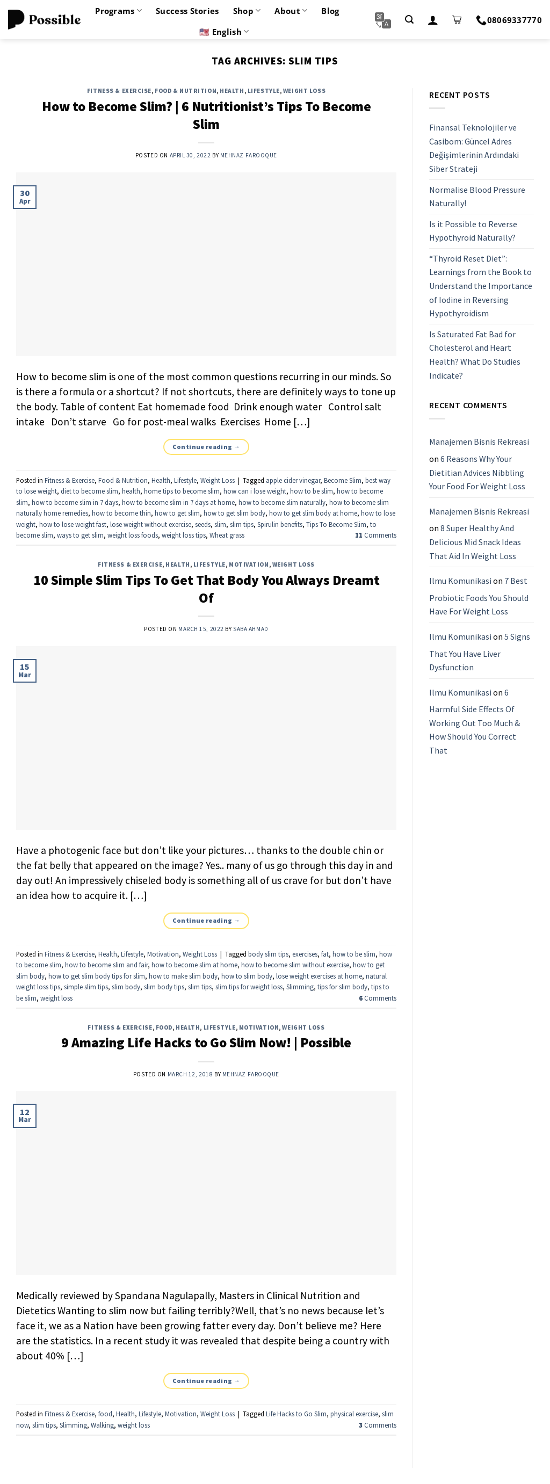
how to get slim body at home (313, 513)
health (131, 491)
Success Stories (187, 10)
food (164, 1027)
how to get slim (177, 513)
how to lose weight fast (72, 524)
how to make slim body (183, 976)
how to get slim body (234, 513)
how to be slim (311, 491)
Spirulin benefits (279, 524)
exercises (304, 954)
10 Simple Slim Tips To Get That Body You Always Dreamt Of (206, 588)
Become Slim (342, 480)
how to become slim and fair (106, 964)
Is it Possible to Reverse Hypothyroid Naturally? (473, 231)
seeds (203, 524)
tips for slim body (342, 986)
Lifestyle (264, 91)
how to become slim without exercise (295, 964)
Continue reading (206, 446)
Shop (247, 10)
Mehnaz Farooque (248, 155)
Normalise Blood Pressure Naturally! (477, 196)
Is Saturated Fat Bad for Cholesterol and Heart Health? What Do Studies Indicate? (474, 355)
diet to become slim (89, 491)
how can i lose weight (254, 491)
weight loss (56, 998)
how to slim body (246, 976)
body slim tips (268, 954)
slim (220, 524)
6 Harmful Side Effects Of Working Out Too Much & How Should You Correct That (474, 721)
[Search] (409, 19)
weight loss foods (132, 535)
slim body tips (164, 986)
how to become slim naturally (281, 502)
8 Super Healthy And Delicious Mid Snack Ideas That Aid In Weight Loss (475, 542)
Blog (330, 10)
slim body (126, 986)
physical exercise (354, 1413)
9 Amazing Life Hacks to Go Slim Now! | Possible (206, 1042)
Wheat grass (226, 535)
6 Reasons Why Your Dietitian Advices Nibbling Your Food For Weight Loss (477, 472)
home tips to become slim (182, 491)
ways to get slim (80, 535)
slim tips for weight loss (249, 986)
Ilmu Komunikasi (460, 580)
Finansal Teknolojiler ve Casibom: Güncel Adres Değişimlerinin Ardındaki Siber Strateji (474, 148)
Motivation (249, 564)
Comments (375, 535)
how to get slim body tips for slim (96, 976)
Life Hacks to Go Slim (296, 1413)
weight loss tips (184, 535)
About (290, 10)
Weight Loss (304, 91)
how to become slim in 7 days (75, 502)
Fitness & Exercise (119, 91)
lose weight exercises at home (319, 976)
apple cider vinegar (293, 480)
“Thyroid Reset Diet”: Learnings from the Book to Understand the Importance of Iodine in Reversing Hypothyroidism (480, 285)
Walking (102, 1425)
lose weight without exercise (150, 524)
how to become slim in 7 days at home (178, 502)
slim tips (242, 524)
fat (325, 954)
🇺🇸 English (224, 31)
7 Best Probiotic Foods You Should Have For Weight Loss (479, 596)
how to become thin (121, 513)
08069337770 (509, 19)
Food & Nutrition (185, 91)
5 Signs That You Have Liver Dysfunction (479, 651)
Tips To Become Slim (336, 524)
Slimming (300, 986)
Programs (118, 10)
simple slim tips (86, 986)
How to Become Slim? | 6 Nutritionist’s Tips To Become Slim (206, 115)
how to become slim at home (194, 964)
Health (232, 91)
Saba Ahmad (251, 629)
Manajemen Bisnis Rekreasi (479, 442)
